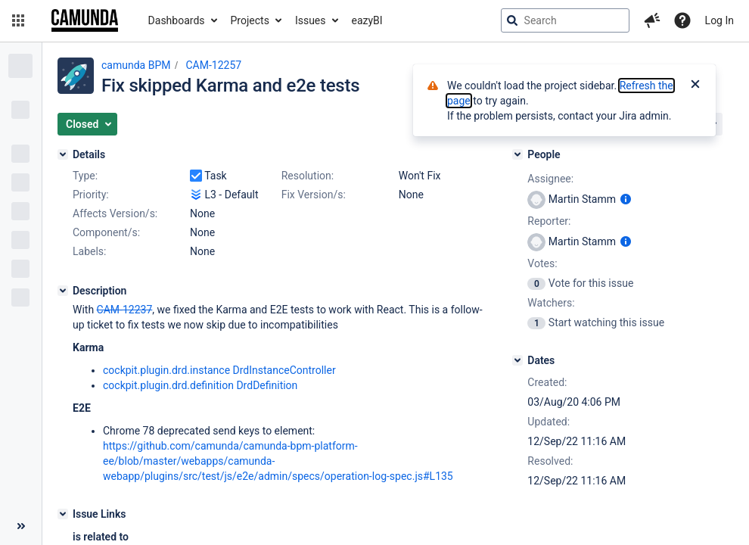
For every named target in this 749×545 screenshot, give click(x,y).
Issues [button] (310, 20)
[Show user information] (626, 199)
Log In (719, 20)
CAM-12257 (213, 65)
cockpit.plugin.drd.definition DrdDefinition (200, 385)
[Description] (62, 290)
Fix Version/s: (313, 194)
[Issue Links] (62, 514)
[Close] (695, 85)
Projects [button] (250, 20)
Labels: (89, 251)
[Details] (62, 154)
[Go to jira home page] (85, 20)
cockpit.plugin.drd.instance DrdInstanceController (219, 370)
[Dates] (517, 360)
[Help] (682, 20)
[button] (18, 20)
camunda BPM (135, 65)
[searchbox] (565, 20)
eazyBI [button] (367, 20)
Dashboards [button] (176, 20)
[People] (517, 154)
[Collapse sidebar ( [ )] (21, 526)
